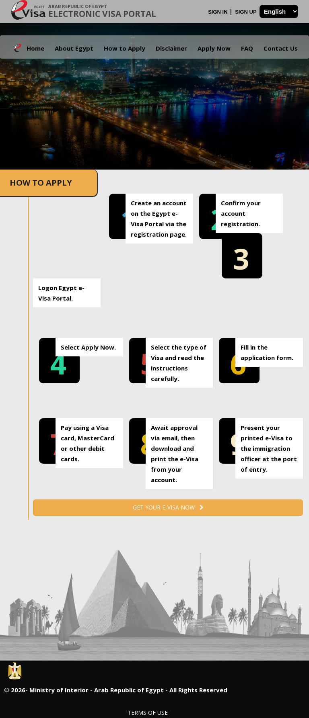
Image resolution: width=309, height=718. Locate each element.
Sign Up (246, 12)
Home (35, 48)
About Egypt (74, 48)
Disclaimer (171, 48)
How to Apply (124, 48)
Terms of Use (148, 712)
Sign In (218, 12)
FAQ (247, 48)
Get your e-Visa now (168, 507)
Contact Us (281, 48)
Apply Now (214, 48)
